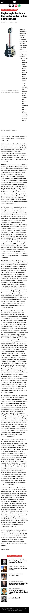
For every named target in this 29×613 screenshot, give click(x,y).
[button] (2, 2)
